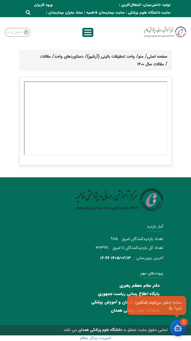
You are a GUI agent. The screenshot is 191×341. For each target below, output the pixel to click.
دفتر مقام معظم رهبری (139, 285)
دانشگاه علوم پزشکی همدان (135, 310)
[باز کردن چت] (178, 328)
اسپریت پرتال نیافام (95, 338)
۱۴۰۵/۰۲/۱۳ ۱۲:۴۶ (115, 258)
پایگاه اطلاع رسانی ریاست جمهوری (129, 293)
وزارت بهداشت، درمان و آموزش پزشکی (125, 302)
